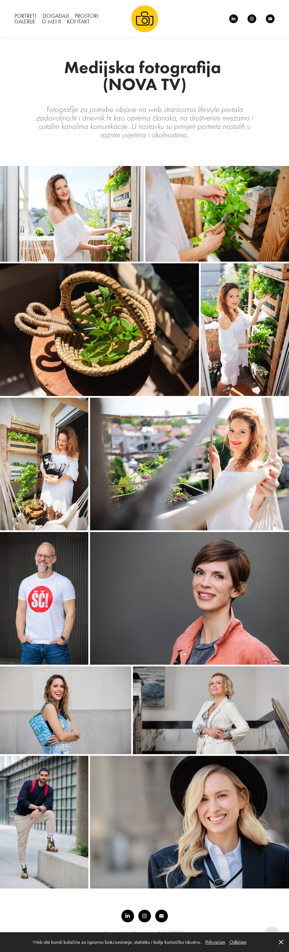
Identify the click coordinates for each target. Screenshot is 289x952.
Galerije (25, 21)
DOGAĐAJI (56, 15)
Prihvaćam (215, 942)
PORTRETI (25, 15)
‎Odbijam (237, 942)
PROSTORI (86, 15)
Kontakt (78, 21)
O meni (51, 21)
